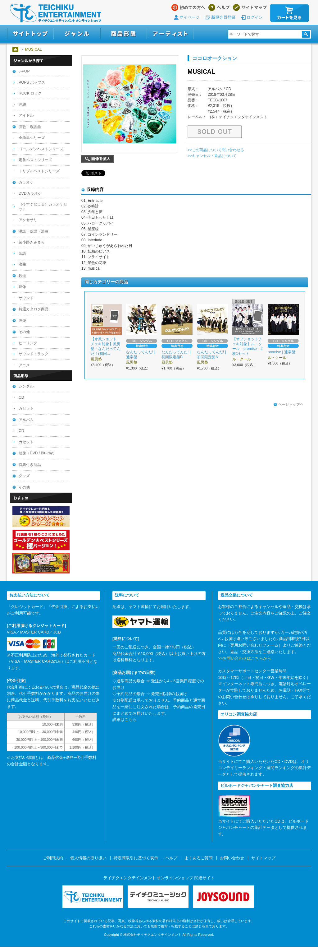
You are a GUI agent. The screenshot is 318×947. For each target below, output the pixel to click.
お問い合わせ (232, 858)
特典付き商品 (30, 464)
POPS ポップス (32, 82)
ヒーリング (28, 343)
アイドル (26, 115)
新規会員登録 (223, 17)
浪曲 (22, 264)
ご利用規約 (53, 858)
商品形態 (123, 34)
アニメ (24, 365)
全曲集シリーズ (32, 138)
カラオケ (26, 182)
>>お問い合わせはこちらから (244, 658)
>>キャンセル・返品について (212, 156)
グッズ (24, 476)
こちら (131, 719)
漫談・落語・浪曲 (33, 231)
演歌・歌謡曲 (30, 127)
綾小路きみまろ (32, 242)
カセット (26, 408)
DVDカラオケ (30, 193)
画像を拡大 (97, 159)
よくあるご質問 (198, 858)
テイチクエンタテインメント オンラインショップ (55, 13)
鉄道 (22, 276)
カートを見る (289, 13)
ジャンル (77, 34)
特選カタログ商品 (33, 309)
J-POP (24, 71)
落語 (22, 253)
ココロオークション (214, 58)
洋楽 (22, 320)
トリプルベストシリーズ (39, 171)
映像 (22, 287)
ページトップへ (288, 404)
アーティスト (170, 34)
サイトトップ (30, 34)
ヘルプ (219, 7)
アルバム (26, 420)
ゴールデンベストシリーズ (41, 149)
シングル (26, 386)
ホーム (15, 49)
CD (21, 397)
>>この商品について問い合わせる (216, 150)
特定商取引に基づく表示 (136, 858)
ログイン (255, 17)
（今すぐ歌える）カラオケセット (43, 206)
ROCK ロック (30, 93)
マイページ (189, 17)
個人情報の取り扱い (88, 858)
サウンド (26, 298)
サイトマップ (250, 7)
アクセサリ (28, 220)
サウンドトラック (33, 354)
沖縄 (22, 104)
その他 (24, 332)
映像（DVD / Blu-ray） (38, 453)
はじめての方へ (188, 7)
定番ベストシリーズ (35, 160)
